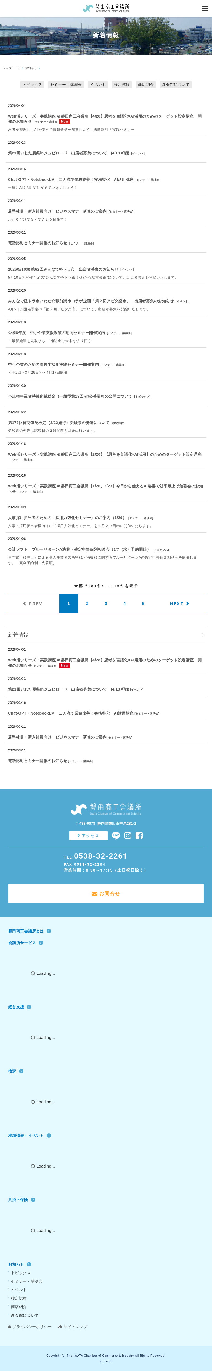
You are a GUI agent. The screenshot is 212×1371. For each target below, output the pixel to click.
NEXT (177, 603)
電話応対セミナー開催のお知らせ (37, 243)
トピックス (32, 84)
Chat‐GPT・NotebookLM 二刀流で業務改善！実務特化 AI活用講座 (71, 179)
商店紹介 (146, 84)
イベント (98, 84)
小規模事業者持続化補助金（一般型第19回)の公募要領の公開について (70, 396)
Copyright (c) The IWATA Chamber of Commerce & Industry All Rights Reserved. (105, 1355)
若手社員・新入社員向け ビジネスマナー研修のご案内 (57, 211)
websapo (105, 1361)
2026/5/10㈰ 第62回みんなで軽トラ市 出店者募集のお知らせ (63, 269)
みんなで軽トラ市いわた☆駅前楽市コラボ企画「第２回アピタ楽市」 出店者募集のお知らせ (91, 301)
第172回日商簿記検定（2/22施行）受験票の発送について (58, 422)
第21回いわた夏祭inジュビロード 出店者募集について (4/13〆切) (68, 153)
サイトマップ (72, 1326)
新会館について (176, 84)
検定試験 (122, 84)
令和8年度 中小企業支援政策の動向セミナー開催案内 (56, 332)
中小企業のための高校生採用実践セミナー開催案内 (53, 364)
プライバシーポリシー (30, 1326)
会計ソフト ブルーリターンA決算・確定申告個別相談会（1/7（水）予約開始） (79, 549)
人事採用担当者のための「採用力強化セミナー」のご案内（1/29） (67, 517)
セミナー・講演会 (66, 84)
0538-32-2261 (101, 856)
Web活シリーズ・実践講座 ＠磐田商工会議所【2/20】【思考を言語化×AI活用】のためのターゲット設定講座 (105, 454)
